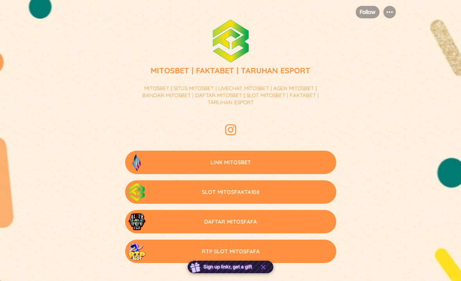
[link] (230, 162)
